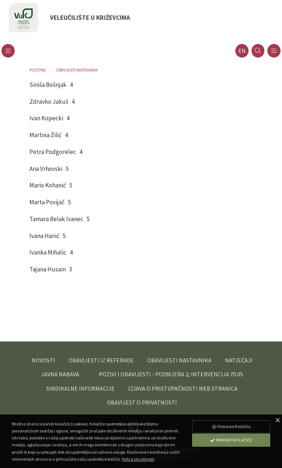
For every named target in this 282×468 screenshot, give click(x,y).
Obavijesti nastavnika (77, 70)
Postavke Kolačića (231, 426)
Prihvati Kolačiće (231, 440)
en (242, 50)
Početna (37, 70)
